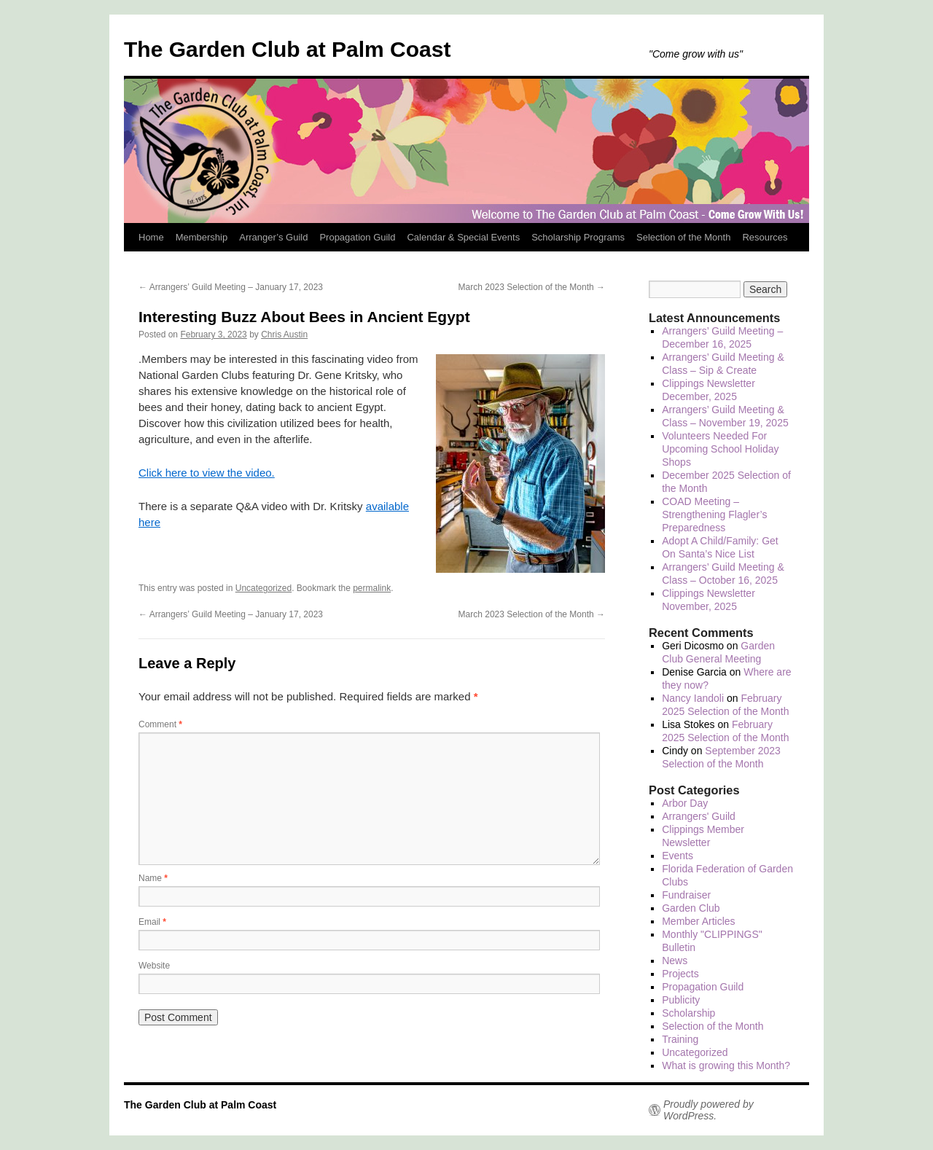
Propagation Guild (357, 237)
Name (153, 878)
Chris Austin (284, 334)
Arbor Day (685, 803)
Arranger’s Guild (273, 237)
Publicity (681, 1000)
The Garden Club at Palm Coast (287, 49)
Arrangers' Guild (698, 816)
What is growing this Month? (726, 1065)
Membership (202, 237)
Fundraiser (686, 895)
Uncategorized (263, 588)
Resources (764, 237)
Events (677, 855)
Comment (160, 724)
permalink (372, 588)
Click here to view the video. (206, 472)
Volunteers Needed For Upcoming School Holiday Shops (720, 449)
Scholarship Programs (578, 237)
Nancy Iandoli (693, 698)
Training (680, 1039)
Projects (680, 973)
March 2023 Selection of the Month (531, 287)
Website (154, 966)
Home (151, 237)
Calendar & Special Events (463, 237)
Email (152, 922)
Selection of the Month (683, 237)
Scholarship (688, 1013)
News (674, 960)
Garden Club (690, 908)
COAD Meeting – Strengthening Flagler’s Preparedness (714, 514)
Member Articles (698, 921)
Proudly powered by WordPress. (708, 1110)
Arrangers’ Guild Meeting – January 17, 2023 (230, 287)
